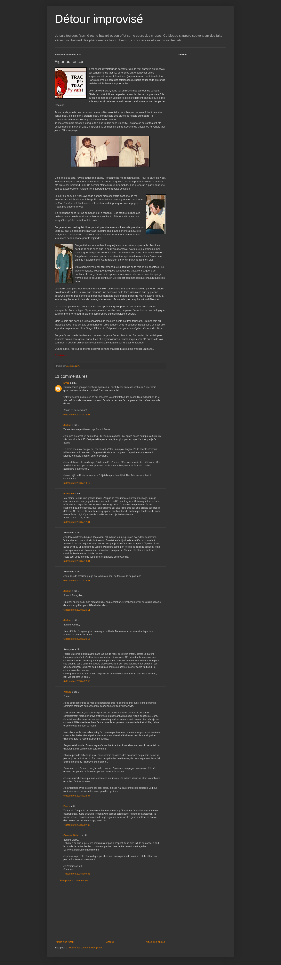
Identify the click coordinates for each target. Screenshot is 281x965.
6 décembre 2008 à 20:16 (76, 639)
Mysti (66, 382)
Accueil (110, 942)
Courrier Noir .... (72, 835)
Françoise (69, 493)
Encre (66, 806)
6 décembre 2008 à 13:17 (76, 483)
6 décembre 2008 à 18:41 (76, 561)
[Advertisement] (110, 911)
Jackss (67, 425)
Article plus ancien (155, 942)
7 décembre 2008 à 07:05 (76, 825)
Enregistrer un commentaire (74, 880)
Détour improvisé (99, 18)
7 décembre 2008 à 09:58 (76, 873)
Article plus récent (65, 942)
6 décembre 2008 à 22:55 (76, 681)
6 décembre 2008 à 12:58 (76, 414)
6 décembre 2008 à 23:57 (76, 795)
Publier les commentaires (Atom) (86, 947)
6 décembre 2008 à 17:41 (76, 522)
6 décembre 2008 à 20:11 (76, 609)
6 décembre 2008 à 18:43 (76, 580)
